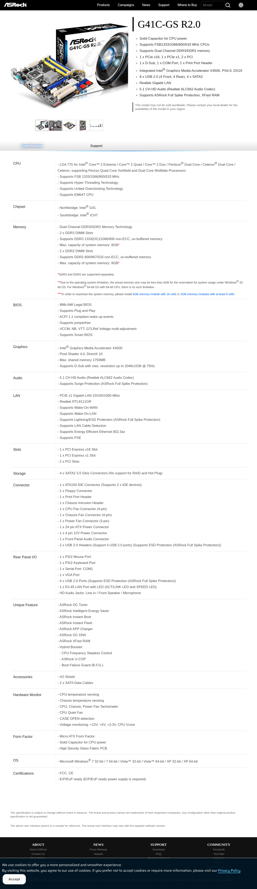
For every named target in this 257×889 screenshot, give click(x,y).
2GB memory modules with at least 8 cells (207, 294)
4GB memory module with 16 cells (154, 294)
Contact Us (38, 853)
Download (158, 849)
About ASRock (38, 849)
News (146, 5)
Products (103, 5)
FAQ (158, 853)
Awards (98, 853)
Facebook (219, 849)
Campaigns (126, 5)
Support (163, 5)
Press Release (98, 849)
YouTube (219, 853)
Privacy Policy (229, 870)
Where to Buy (187, 5)
